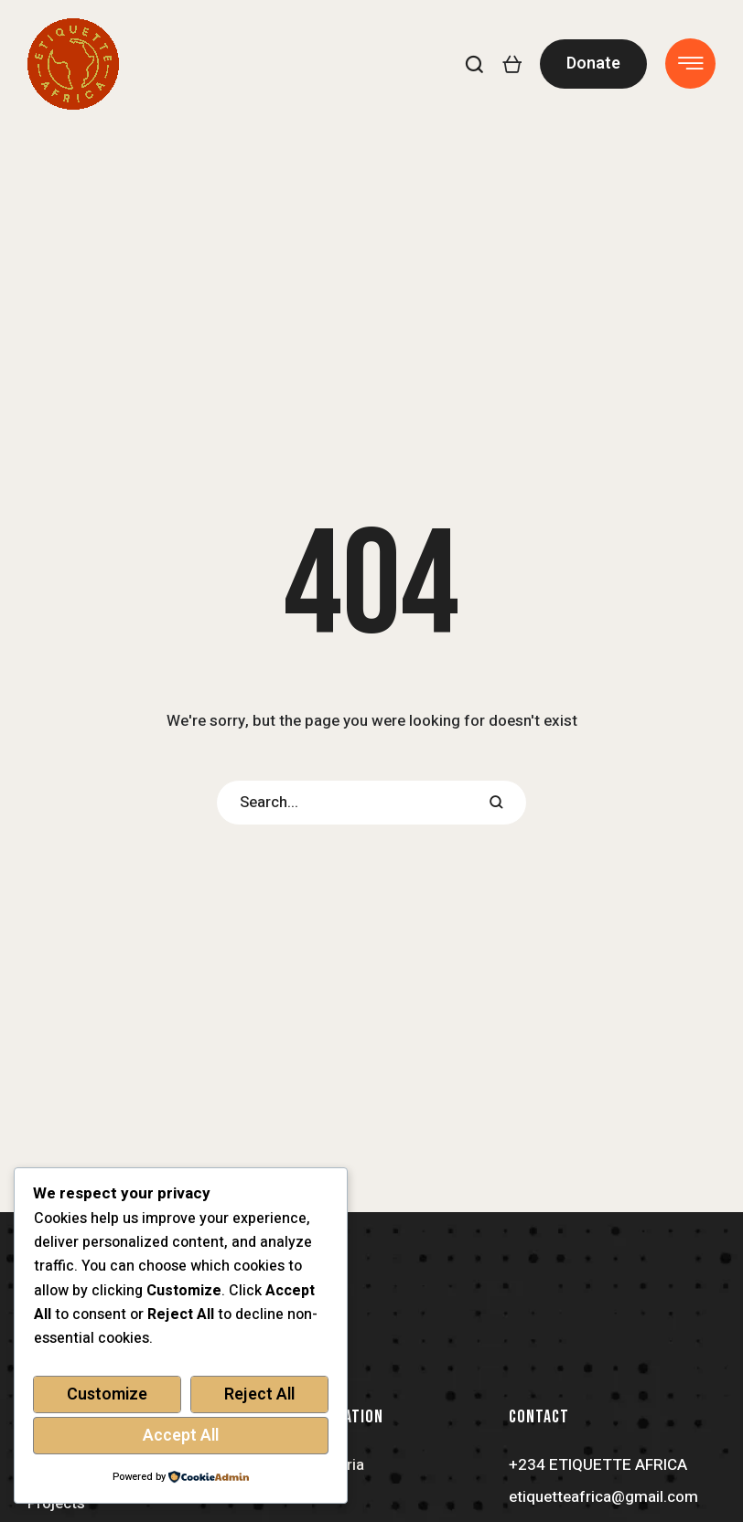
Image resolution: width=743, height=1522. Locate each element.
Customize (107, 1394)
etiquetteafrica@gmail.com (603, 1496)
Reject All (259, 1394)
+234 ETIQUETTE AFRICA (598, 1464)
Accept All (181, 1435)
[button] (474, 64)
